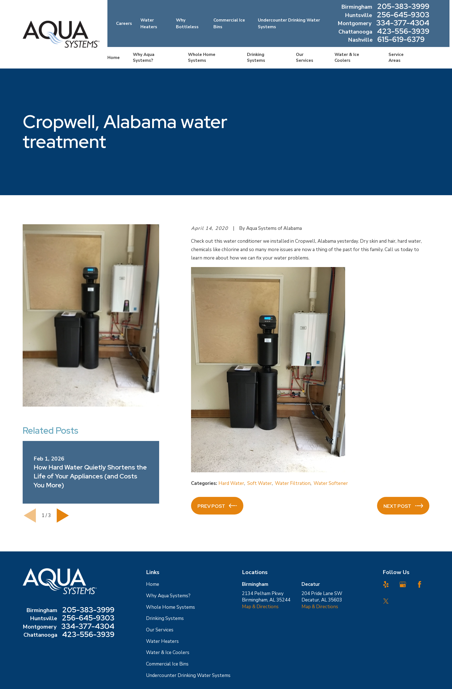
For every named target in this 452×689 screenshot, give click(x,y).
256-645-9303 (403, 15)
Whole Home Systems (170, 607)
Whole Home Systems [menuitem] (201, 57)
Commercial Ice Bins (167, 664)
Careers (124, 23)
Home (152, 584)
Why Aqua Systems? (168, 596)
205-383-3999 (403, 7)
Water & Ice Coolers (167, 652)
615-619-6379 (401, 40)
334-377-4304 (402, 23)
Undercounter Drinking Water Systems (188, 675)
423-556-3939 (403, 32)
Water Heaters (162, 641)
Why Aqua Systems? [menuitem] (143, 57)
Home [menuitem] (113, 57)
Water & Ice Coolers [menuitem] (347, 57)
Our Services (159, 630)
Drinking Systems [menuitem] (256, 57)
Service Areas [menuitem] (396, 57)
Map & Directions (260, 606)
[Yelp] (386, 584)
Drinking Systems (165, 618)
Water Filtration (292, 483)
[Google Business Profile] (402, 584)
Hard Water (231, 483)
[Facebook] (419, 584)
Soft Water (259, 483)
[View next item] (63, 515)
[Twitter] (386, 601)
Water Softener (331, 483)
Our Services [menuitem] (304, 57)
